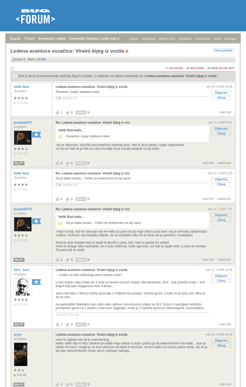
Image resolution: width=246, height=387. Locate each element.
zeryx (18, 334)
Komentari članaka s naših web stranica (99, 39)
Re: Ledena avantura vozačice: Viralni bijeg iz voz (93, 122)
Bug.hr (16, 39)
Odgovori (221, 92)
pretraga (230, 38)
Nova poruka (223, 50)
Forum (29, 39)
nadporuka (224, 162)
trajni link (225, 112)
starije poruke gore (222, 67)
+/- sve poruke (174, 67)
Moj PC (18, 163)
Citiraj (221, 97)
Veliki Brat (22, 87)
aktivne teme (167, 38)
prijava (133, 38)
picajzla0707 (23, 122)
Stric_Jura (22, 270)
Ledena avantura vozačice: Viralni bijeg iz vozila (181, 76)
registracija (148, 38)
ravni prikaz (197, 67)
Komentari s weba (52, 39)
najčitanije (185, 38)
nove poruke (203, 38)
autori (218, 38)
